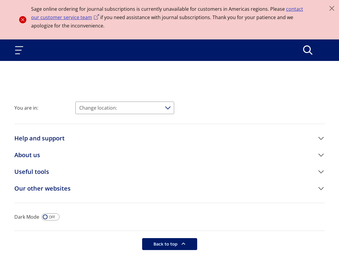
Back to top (166, 243)
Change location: (98, 108)
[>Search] (308, 50)
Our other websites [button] (42, 188)
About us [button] (27, 155)
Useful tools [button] (31, 172)
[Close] (332, 8)
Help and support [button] (39, 138)
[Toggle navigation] (20, 50)
